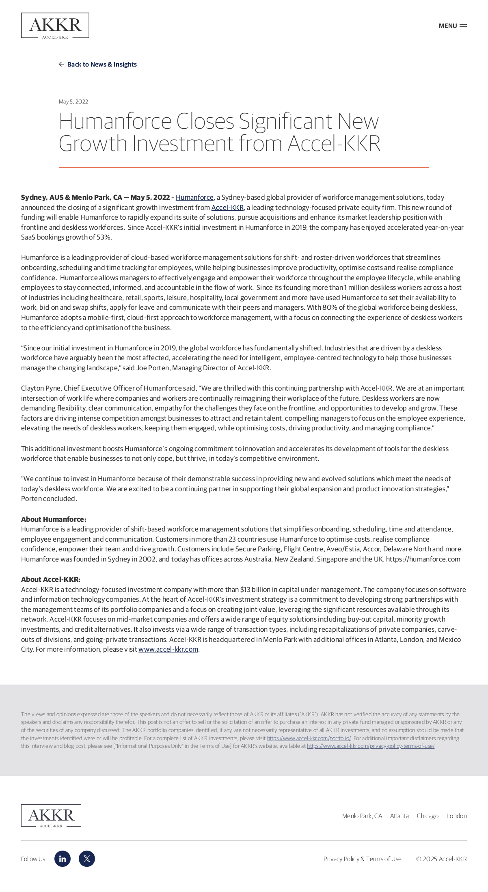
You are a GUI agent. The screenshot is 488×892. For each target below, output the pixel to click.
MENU (453, 25)
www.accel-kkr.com (168, 649)
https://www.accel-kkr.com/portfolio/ (309, 738)
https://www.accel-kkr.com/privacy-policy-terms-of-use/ (370, 746)
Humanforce (195, 197)
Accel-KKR (228, 207)
